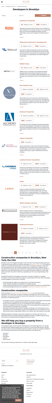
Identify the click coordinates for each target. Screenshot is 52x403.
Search (43, 15)
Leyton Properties (26, 138)
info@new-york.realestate (7, 365)
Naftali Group (24, 64)
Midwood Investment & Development (33, 42)
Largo (22, 181)
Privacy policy (4, 381)
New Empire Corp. (26, 85)
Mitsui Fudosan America (28, 203)
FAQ (2, 377)
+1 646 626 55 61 (30, 362)
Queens (28, 390)
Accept (18, 400)
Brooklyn (28, 396)
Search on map (30, 381)
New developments (31, 375)
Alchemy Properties (27, 112)
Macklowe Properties (27, 21)
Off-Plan (28, 377)
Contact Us (4, 379)
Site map (3, 383)
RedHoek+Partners (26, 224)
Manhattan (29, 388)
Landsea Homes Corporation (30, 160)
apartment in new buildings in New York (22, 293)
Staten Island (29, 392)
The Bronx (28, 394)
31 (36, 252)
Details (21, 37)
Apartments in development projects (35, 379)
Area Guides (29, 383)
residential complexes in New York (37, 287)
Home (2, 375)
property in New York (36, 264)
